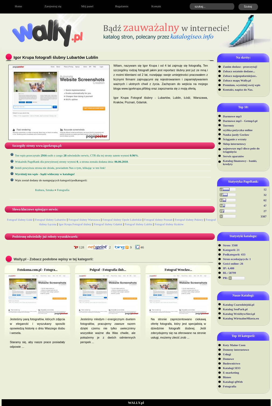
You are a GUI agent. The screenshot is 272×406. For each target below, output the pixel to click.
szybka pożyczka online (238, 130)
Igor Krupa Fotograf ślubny (75, 224)
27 (265, 211)
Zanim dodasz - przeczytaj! (240, 66)
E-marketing (231, 372)
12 (265, 189)
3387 (264, 216)
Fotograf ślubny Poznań (158, 219)
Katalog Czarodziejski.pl (239, 304)
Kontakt (156, 6)
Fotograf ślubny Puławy (189, 219)
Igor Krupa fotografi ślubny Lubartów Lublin (56, 57)
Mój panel (87, 6)
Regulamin (121, 6)
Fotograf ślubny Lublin (138, 224)
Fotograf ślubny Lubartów (50, 219)
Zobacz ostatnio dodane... (239, 71)
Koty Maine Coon (234, 345)
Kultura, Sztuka (44, 190)
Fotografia (229, 386)
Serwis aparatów (233, 156)
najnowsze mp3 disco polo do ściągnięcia (241, 150)
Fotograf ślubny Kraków (169, 224)
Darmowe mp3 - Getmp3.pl (240, 120)
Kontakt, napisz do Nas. (238, 89)
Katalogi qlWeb (233, 381)
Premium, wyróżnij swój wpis (241, 85)
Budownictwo (231, 363)
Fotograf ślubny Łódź (20, 219)
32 (265, 194)
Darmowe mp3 (232, 116)
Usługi (227, 354)
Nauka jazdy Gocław (236, 134)
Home (18, 6)
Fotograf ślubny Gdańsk (108, 224)
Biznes (227, 377)
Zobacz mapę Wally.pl (237, 80)
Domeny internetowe (236, 349)
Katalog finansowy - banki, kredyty (240, 162)
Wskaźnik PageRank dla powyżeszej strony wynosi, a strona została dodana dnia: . (72, 161)
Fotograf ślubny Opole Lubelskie (122, 219)
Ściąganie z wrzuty (235, 139)
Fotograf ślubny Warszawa (84, 219)
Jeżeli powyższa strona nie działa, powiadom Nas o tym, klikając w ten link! (60, 167)
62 (265, 200)
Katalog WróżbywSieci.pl (239, 313)
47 (265, 205)
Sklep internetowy (234, 143)
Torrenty (228, 125)
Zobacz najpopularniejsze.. (240, 75)
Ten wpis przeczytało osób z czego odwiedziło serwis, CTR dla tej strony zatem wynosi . (77, 155)
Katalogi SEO (232, 368)
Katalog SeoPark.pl (235, 309)
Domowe (228, 358)
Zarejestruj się (52, 6)
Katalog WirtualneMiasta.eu (241, 318)
